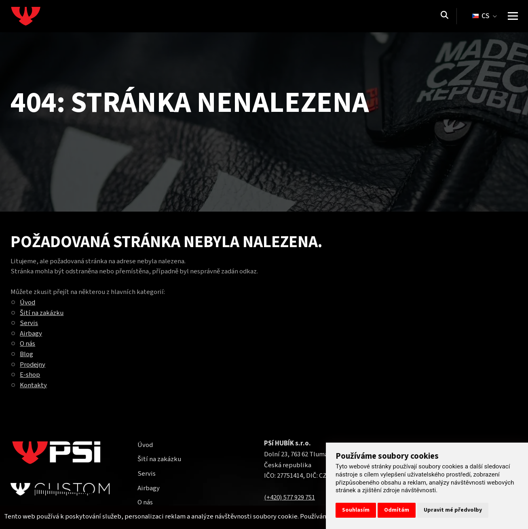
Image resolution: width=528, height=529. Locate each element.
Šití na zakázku (41, 313)
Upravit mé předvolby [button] (453, 510)
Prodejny (32, 364)
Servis (29, 323)
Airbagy (31, 333)
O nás (27, 343)
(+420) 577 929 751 (289, 497)
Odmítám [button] (396, 510)
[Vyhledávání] (444, 16)
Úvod (27, 302)
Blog (26, 354)
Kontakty (33, 385)
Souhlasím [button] (356, 510)
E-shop (30, 375)
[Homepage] (41, 16)
